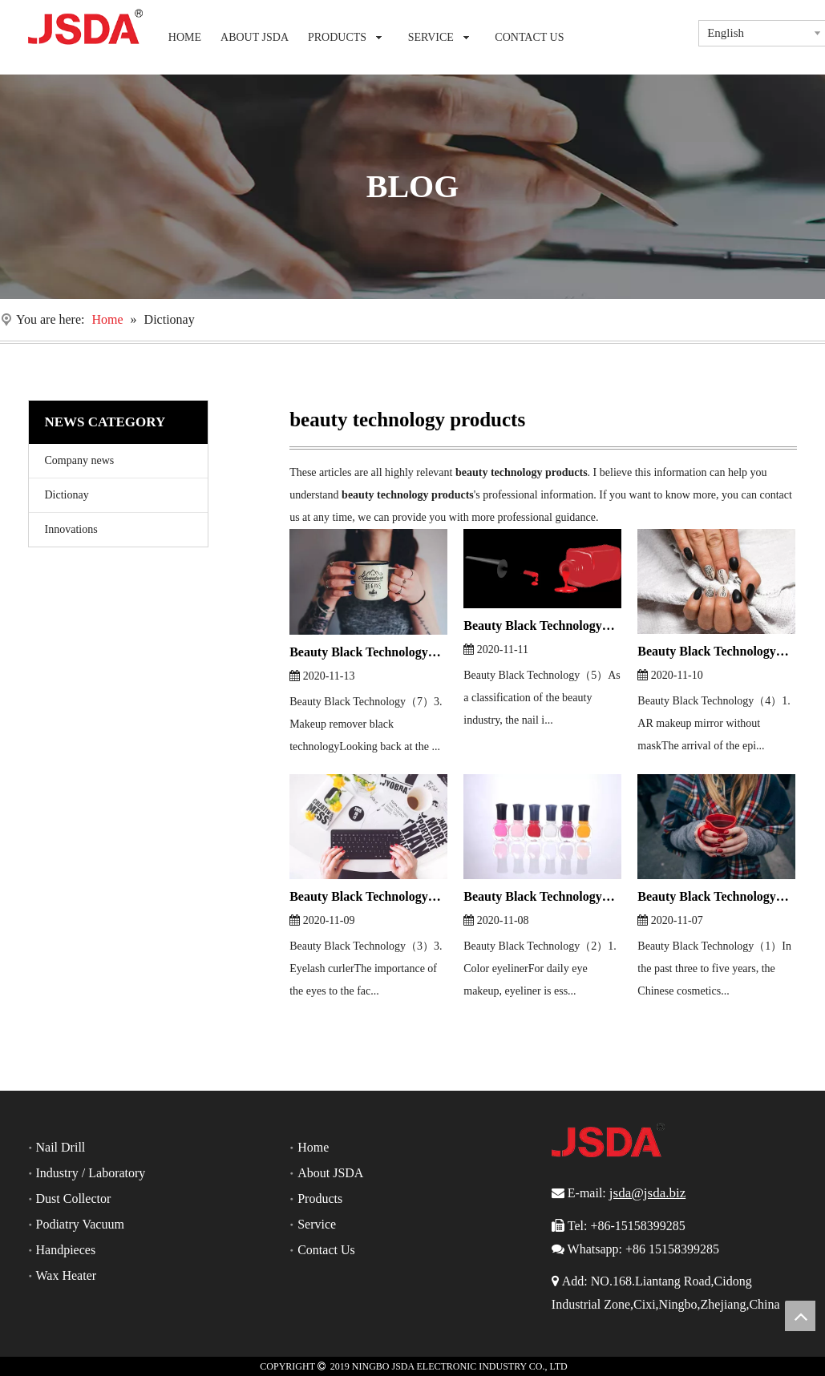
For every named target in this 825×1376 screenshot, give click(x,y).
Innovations (71, 529)
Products (319, 1198)
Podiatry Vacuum (80, 1224)
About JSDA (330, 1173)
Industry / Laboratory (91, 1173)
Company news (80, 460)
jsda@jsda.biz (647, 1192)
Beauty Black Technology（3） (368, 896)
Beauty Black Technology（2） (542, 896)
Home (313, 1147)
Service (316, 1224)
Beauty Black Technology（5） (542, 625)
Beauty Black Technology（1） (716, 896)
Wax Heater (66, 1275)
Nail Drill (61, 1147)
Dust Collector (73, 1198)
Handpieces (66, 1250)
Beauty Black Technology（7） (368, 652)
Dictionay (67, 495)
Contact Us (326, 1250)
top (800, 1316)
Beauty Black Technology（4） (716, 651)
